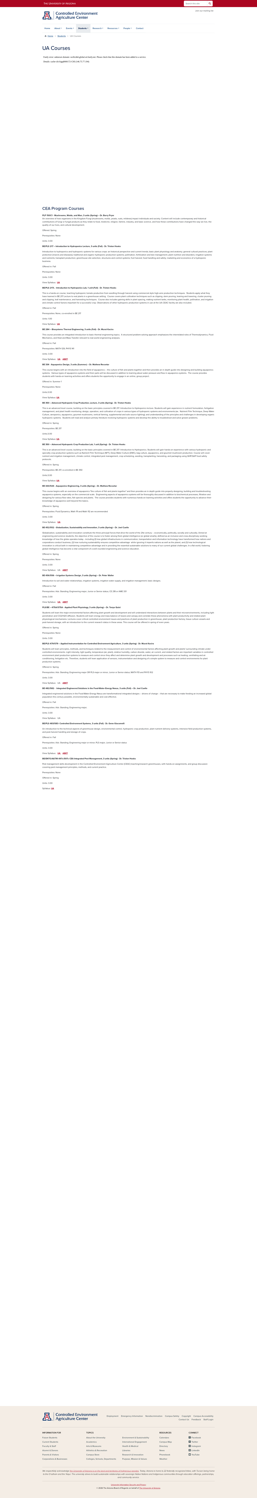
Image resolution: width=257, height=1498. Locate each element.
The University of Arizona (149, 1488)
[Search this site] (195, 3)
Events (69, 28)
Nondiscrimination (153, 1416)
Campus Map (165, 1442)
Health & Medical (130, 1446)
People (126, 28)
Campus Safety (172, 1416)
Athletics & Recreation (96, 1450)
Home (47, 28)
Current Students (50, 1442)
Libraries (126, 1450)
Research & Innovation (132, 1454)
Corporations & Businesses (54, 1459)
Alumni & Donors (50, 1450)
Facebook (196, 1437)
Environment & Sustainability (135, 1437)
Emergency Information (132, 1416)
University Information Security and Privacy (128, 1485)
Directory (163, 1446)
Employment (112, 1416)
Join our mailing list (204, 10)
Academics (91, 1442)
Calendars (164, 1437)
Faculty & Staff (49, 1446)
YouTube (196, 1454)
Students (82, 28)
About (57, 28)
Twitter (195, 1442)
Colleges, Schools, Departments (101, 1459)
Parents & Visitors (50, 1454)
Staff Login (208, 1419)
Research (97, 28)
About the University (95, 1437)
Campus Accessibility (203, 1416)
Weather (163, 1459)
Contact (139, 28)
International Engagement (134, 1442)
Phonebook (164, 1454)
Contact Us (184, 1419)
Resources (112, 28)
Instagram (196, 1446)
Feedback (196, 1419)
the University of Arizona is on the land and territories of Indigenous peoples (104, 1471)
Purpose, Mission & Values (134, 1459)
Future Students (49, 1437)
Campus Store (92, 1454)
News (162, 1450)
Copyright (186, 1416)
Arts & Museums (93, 1446)
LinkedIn (196, 1450)
